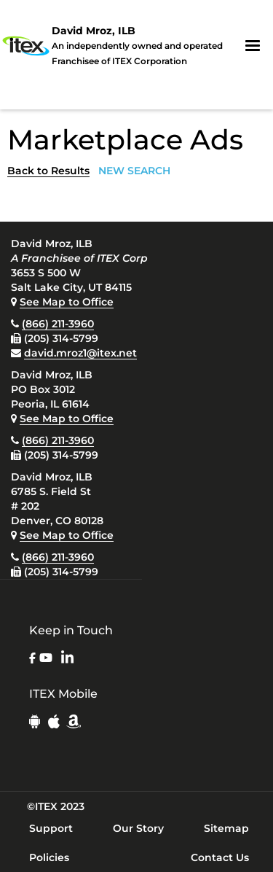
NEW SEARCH (134, 170)
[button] (252, 46)
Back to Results (48, 170)
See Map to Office (67, 301)
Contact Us (220, 857)
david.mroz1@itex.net (80, 352)
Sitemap (226, 828)
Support (51, 828)
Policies (49, 857)
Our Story (138, 828)
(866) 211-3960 (58, 323)
